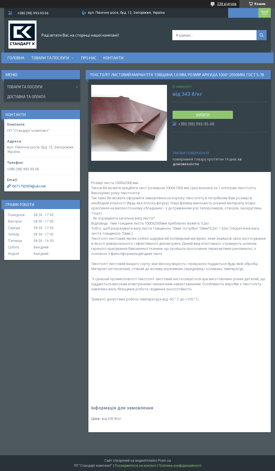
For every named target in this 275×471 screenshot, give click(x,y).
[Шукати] (261, 35)
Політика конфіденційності (180, 466)
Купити (203, 115)
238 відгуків (227, 4)
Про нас (89, 57)
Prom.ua (164, 461)
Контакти (113, 57)
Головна (16, 57)
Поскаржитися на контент (135, 466)
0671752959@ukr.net (29, 186)
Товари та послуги (50, 57)
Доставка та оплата (26, 96)
